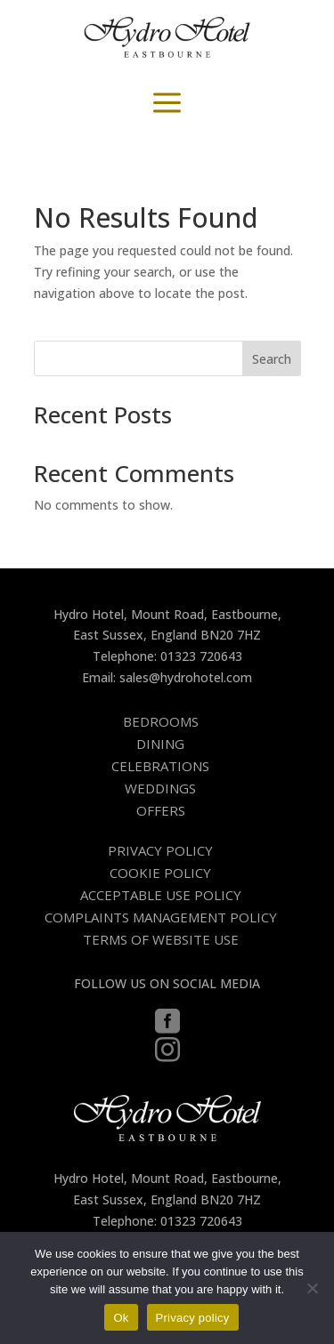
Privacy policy (193, 1317)
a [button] (167, 104)
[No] (312, 1288)
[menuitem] (167, 721)
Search (271, 358)
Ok (120, 1317)
